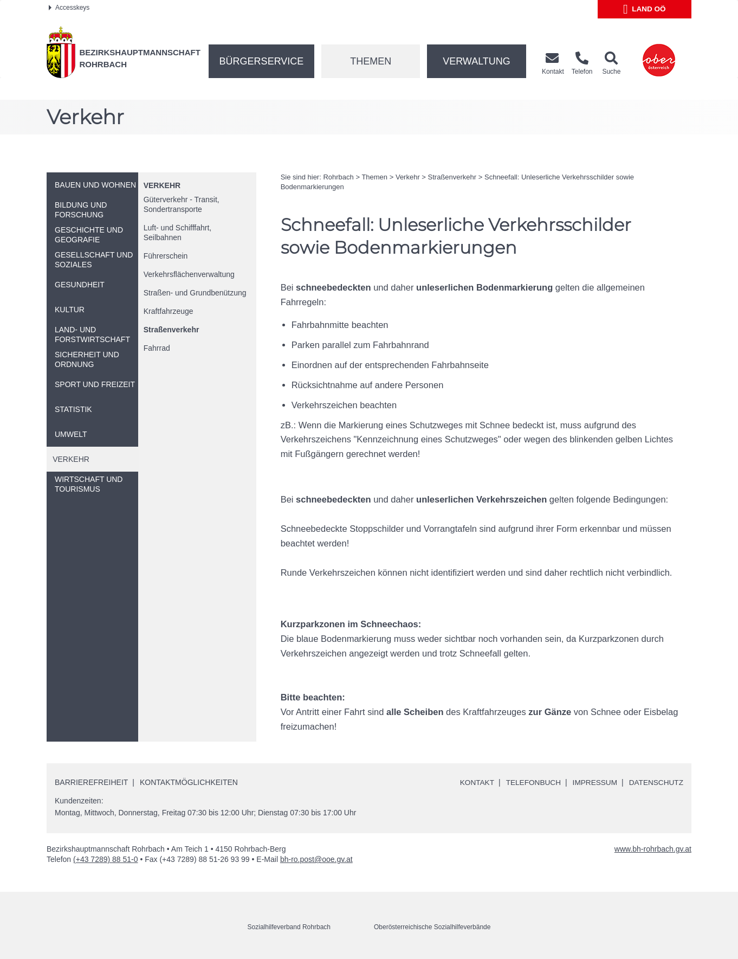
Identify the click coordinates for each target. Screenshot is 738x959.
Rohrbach (338, 177)
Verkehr (162, 185)
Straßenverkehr (171, 329)
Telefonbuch (529, 782)
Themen (370, 61)
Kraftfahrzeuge (168, 311)
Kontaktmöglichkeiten (189, 781)
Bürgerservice (261, 61)
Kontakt (472, 782)
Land (644, 9)
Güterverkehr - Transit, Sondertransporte (181, 204)
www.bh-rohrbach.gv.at (652, 849)
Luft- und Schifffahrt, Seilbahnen (178, 232)
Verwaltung (476, 61)
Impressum (592, 782)
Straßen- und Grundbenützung (195, 292)
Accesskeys (69, 7)
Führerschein (166, 256)
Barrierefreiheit (91, 781)
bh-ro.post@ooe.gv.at (316, 859)
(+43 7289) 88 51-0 (105, 859)
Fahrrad (157, 348)
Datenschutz (655, 782)
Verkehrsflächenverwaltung (189, 274)
